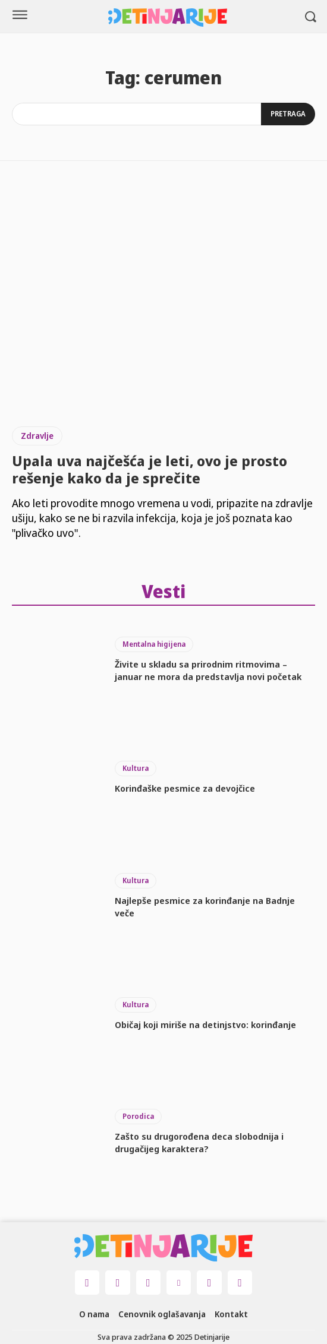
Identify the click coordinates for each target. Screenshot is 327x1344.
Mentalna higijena (153, 644)
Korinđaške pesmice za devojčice (185, 788)
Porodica (138, 1116)
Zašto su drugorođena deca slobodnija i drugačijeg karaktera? (199, 1142)
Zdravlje (37, 435)
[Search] (288, 114)
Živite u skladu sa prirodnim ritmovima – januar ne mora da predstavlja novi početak (208, 670)
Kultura (135, 768)
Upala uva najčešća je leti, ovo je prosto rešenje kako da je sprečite (149, 469)
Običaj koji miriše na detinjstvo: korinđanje (205, 1024)
